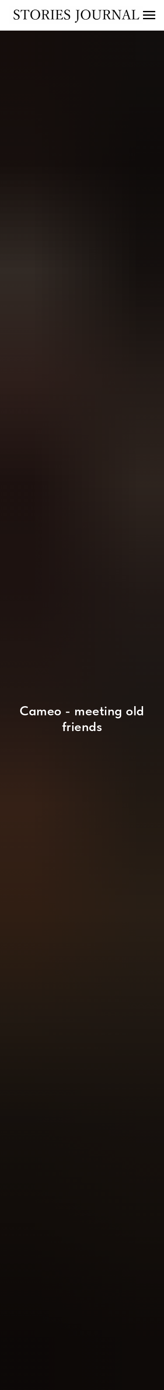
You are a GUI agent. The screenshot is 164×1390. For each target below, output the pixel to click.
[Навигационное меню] (149, 15)
